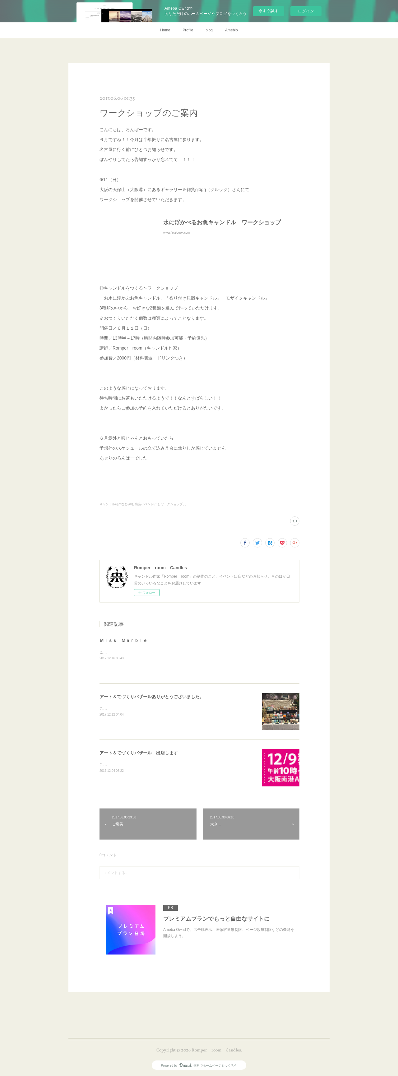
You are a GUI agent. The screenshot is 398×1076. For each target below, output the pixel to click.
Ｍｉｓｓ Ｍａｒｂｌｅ (123, 640)
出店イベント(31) (147, 504)
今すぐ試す (268, 10)
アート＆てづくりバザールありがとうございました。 (152, 696)
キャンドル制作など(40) (116, 504)
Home (165, 30)
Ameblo (231, 30)
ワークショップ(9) (173, 504)
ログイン (306, 11)
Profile (188, 30)
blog (209, 30)
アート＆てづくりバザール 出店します (139, 752)
